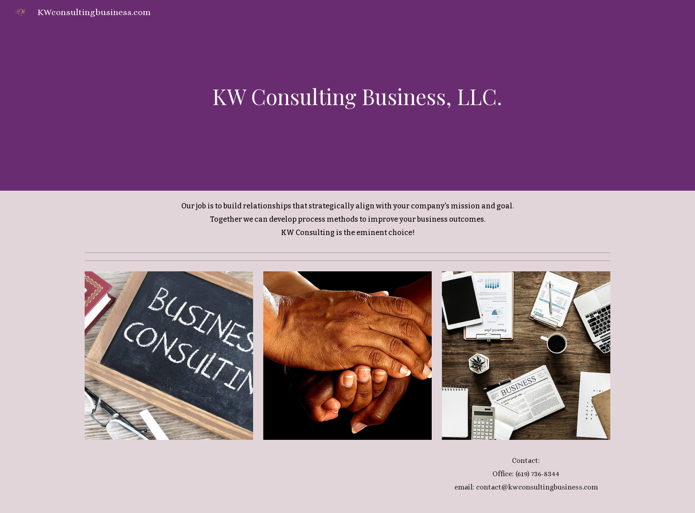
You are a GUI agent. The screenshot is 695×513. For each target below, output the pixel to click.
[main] (347, 95)
